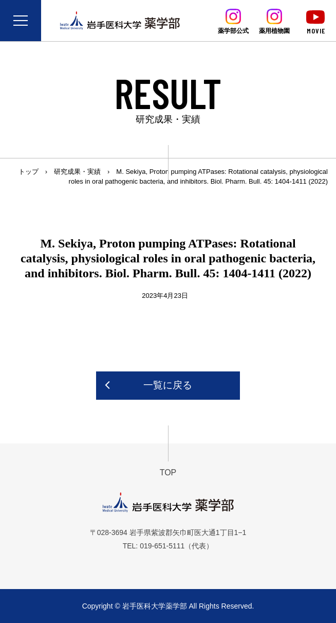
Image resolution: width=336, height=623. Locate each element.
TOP (168, 472)
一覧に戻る (167, 385)
